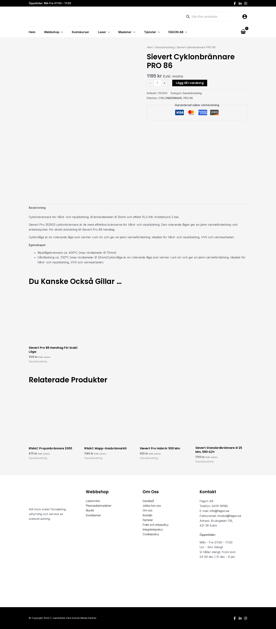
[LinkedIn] (240, 3)
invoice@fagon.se (229, 516)
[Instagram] (245, 3)
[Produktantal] (157, 83)
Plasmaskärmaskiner (100, 506)
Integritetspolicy (153, 530)
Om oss (148, 511)
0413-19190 (220, 506)
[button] (61, 32)
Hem (150, 47)
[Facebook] (234, 3)
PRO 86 (188, 98)
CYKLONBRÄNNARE (170, 98)
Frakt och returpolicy (157, 525)
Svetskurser (94, 516)
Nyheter (148, 521)
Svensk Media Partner (84, 618)
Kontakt (148, 516)
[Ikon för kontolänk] (244, 16)
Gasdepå (149, 501)
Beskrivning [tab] (37, 208)
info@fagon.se (220, 511)
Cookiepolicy (151, 535)
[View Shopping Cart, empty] (243, 32)
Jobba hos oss (153, 506)
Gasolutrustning (164, 47)
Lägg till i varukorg (190, 83)
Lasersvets (93, 501)
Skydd (90, 511)
